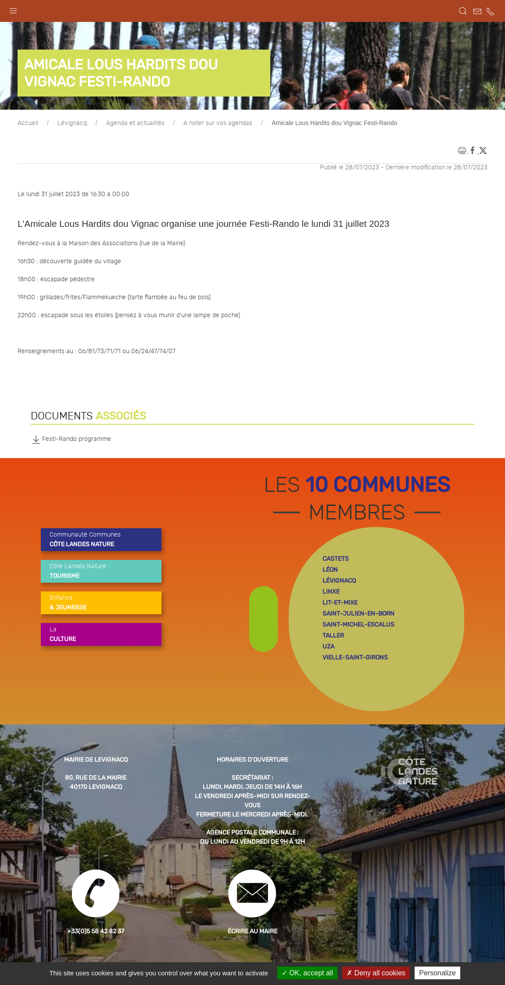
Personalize (437, 973)
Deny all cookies (376, 973)
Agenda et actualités (135, 123)
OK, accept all (307, 973)
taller (333, 635)
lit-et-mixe (340, 602)
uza (328, 646)
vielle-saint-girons (355, 657)
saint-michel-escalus (358, 624)
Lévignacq (72, 123)
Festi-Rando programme (71, 439)
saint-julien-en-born (358, 613)
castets (335, 558)
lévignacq (339, 580)
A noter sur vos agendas (217, 123)
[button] (13, 8)
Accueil (28, 123)
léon (330, 569)
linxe (331, 591)
